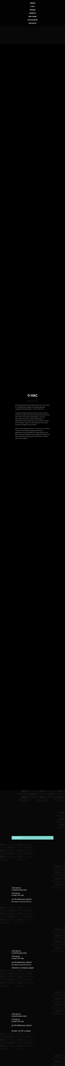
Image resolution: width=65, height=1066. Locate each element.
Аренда (32, 10)
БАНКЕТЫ (32, 13)
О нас (32, 6)
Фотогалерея (32, 20)
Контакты (32, 23)
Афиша (32, 3)
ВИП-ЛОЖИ (32, 16)
